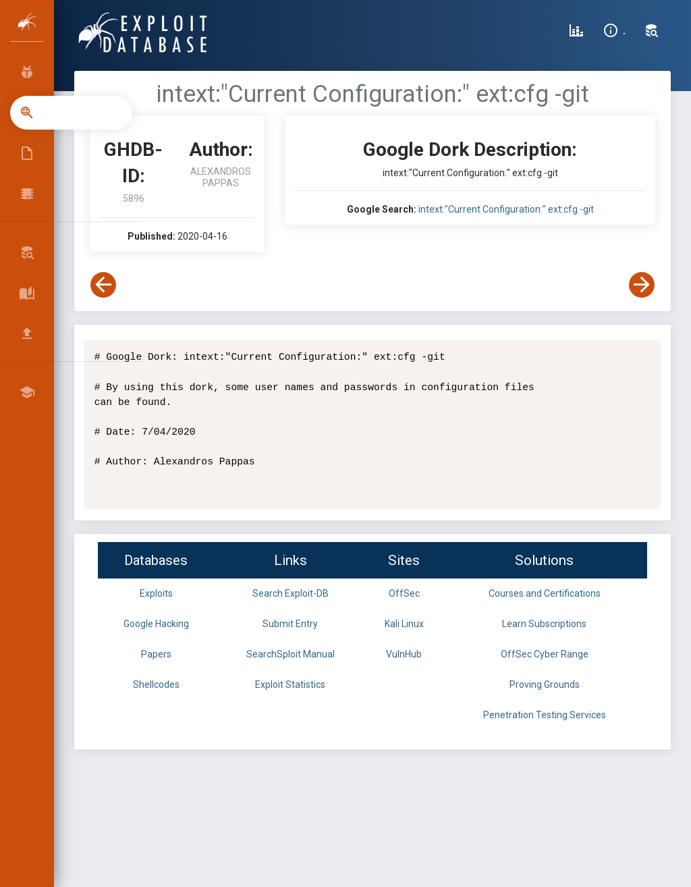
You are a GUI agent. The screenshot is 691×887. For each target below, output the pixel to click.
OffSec (404, 593)
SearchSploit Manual (290, 654)
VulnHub (404, 654)
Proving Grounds (544, 684)
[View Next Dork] (642, 285)
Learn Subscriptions (544, 623)
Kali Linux (404, 623)
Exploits (156, 593)
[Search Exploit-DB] (652, 32)
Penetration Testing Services (544, 714)
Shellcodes (156, 684)
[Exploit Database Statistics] (576, 32)
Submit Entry (290, 623)
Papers (156, 654)
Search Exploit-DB (290, 593)
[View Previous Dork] (103, 285)
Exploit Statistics (290, 684)
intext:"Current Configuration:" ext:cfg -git (506, 209)
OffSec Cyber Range (544, 654)
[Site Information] (614, 32)
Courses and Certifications (545, 593)
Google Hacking (156, 623)
